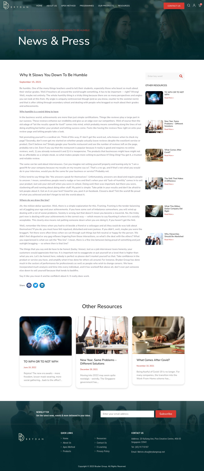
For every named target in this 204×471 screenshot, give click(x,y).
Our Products (106, 5)
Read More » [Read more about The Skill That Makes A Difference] (169, 184)
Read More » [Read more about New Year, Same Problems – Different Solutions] (169, 129)
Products (67, 451)
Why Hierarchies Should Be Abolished (173, 235)
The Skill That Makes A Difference (173, 179)
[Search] (181, 76)
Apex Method (68, 5)
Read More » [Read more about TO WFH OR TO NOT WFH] (169, 98)
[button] (29, 285)
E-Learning (102, 447)
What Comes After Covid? (172, 151)
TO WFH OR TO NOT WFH (174, 93)
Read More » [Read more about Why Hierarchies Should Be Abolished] (169, 239)
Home (39, 5)
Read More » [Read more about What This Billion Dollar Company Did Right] (169, 214)
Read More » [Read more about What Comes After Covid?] (169, 155)
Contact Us (102, 442)
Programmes (87, 5)
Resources (124, 5)
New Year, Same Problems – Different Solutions (173, 123)
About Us (52, 5)
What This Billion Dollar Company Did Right (173, 208)
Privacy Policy (103, 451)
